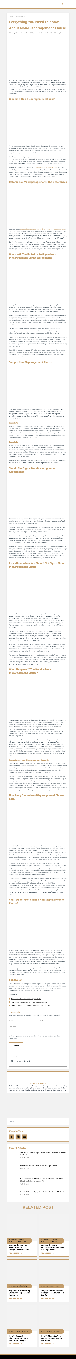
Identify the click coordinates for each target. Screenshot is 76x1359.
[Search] (65, 1121)
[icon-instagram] (18, 1136)
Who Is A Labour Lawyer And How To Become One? (29, 1002)
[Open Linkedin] (24, 1136)
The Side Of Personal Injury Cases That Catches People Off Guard (42, 1192)
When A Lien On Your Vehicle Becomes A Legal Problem (38, 1166)
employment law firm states (46, 168)
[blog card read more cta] (20, 1253)
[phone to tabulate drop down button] (67, 4)
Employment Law (20, 16)
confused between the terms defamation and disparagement (42, 229)
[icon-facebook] (11, 1136)
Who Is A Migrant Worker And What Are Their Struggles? (30, 1005)
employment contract (51, 87)
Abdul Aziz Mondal (38, 1083)
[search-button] (62, 4)
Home (11, 16)
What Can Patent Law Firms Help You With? (26, 999)
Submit (17, 1045)
